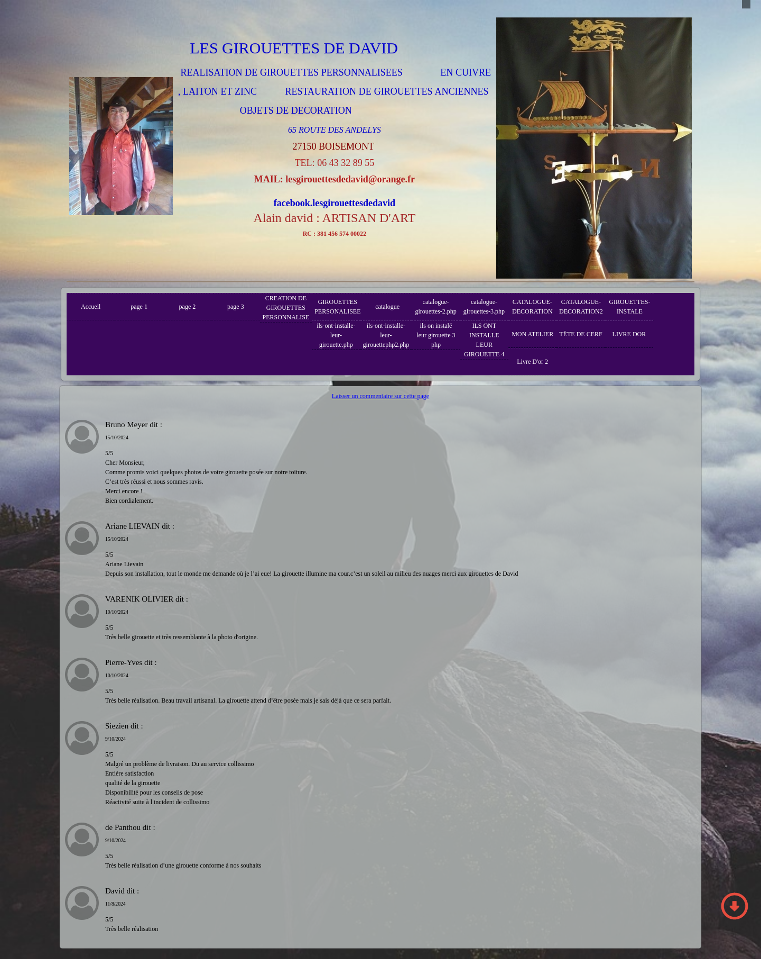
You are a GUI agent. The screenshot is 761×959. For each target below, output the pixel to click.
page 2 (187, 306)
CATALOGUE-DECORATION (532, 306)
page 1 (139, 306)
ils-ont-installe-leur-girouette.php (336, 335)
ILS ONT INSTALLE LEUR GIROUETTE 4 (484, 340)
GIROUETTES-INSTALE (629, 306)
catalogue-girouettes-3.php (484, 306)
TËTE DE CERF (580, 334)
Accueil (90, 306)
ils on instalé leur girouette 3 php (435, 335)
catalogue (387, 306)
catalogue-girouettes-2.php (435, 306)
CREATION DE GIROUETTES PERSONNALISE (286, 307)
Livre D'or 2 (532, 361)
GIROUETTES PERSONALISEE (337, 306)
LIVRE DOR (629, 334)
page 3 (235, 306)
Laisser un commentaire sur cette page (380, 396)
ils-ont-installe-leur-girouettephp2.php (386, 335)
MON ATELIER (532, 334)
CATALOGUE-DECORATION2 (581, 306)
